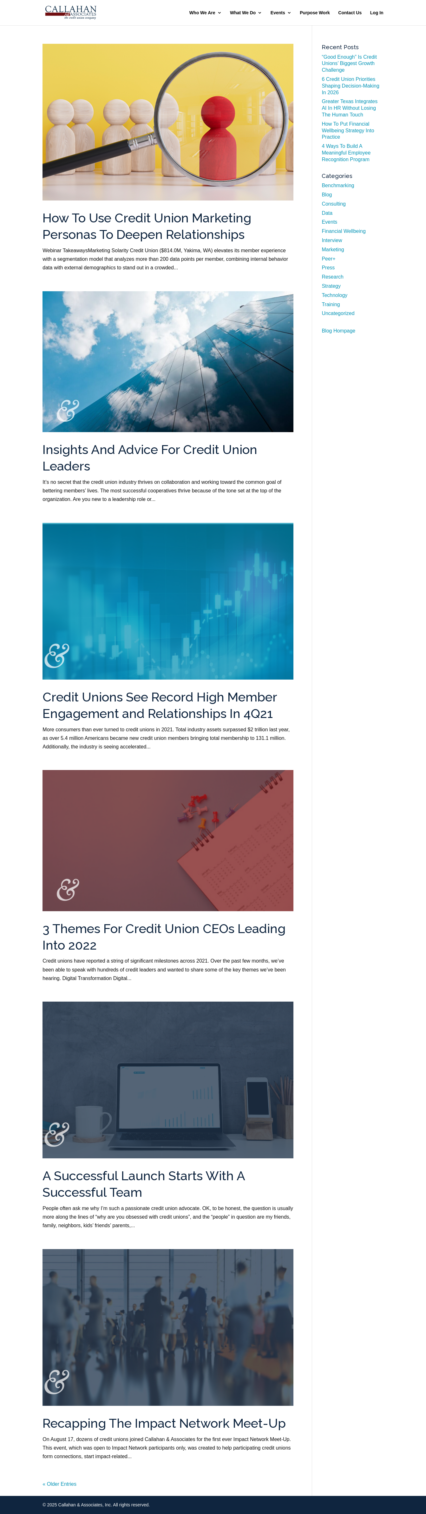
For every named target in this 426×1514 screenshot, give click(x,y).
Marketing (333, 249)
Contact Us (350, 12)
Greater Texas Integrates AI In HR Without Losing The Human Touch (349, 108)
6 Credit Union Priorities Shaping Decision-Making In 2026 (350, 85)
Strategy (331, 286)
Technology (334, 295)
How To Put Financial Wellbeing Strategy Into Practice (348, 130)
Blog (327, 194)
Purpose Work (315, 12)
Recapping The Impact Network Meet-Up (164, 1423)
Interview (332, 240)
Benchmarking (338, 185)
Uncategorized (338, 313)
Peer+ (328, 258)
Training (331, 304)
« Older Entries (59, 1484)
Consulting (334, 204)
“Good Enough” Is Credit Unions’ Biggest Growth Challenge (349, 63)
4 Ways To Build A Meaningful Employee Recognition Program (346, 152)
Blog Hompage (338, 330)
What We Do (243, 12)
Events (278, 12)
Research (332, 277)
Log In (376, 12)
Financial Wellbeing (343, 231)
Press (328, 267)
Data (327, 213)
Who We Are (202, 12)
